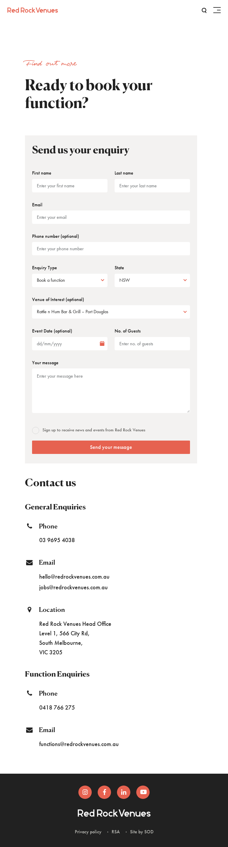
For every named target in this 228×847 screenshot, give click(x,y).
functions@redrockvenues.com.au (79, 744)
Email (37, 205)
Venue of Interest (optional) (58, 299)
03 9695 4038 (57, 540)
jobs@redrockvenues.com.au (73, 587)
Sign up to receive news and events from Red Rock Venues (89, 430)
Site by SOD (141, 832)
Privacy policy (88, 832)
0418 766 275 (57, 707)
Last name (124, 173)
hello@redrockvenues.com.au (74, 576)
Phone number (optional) (55, 236)
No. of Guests (128, 331)
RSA (116, 832)
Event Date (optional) (52, 331)
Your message (45, 363)
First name (41, 173)
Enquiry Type (44, 268)
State (119, 268)
